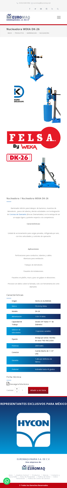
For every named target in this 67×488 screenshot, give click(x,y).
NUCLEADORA (44, 33)
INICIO (10, 33)
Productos (36, 475)
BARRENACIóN (32, 33)
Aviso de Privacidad (27, 477)
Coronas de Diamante (17, 214)
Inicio (11, 475)
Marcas (46, 475)
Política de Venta (44, 477)
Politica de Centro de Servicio (39, 478)
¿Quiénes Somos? (23, 475)
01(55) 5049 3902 (24, 3)
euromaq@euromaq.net (42, 3)
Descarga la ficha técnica (18, 384)
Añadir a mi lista (38, 390)
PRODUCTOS (19, 33)
